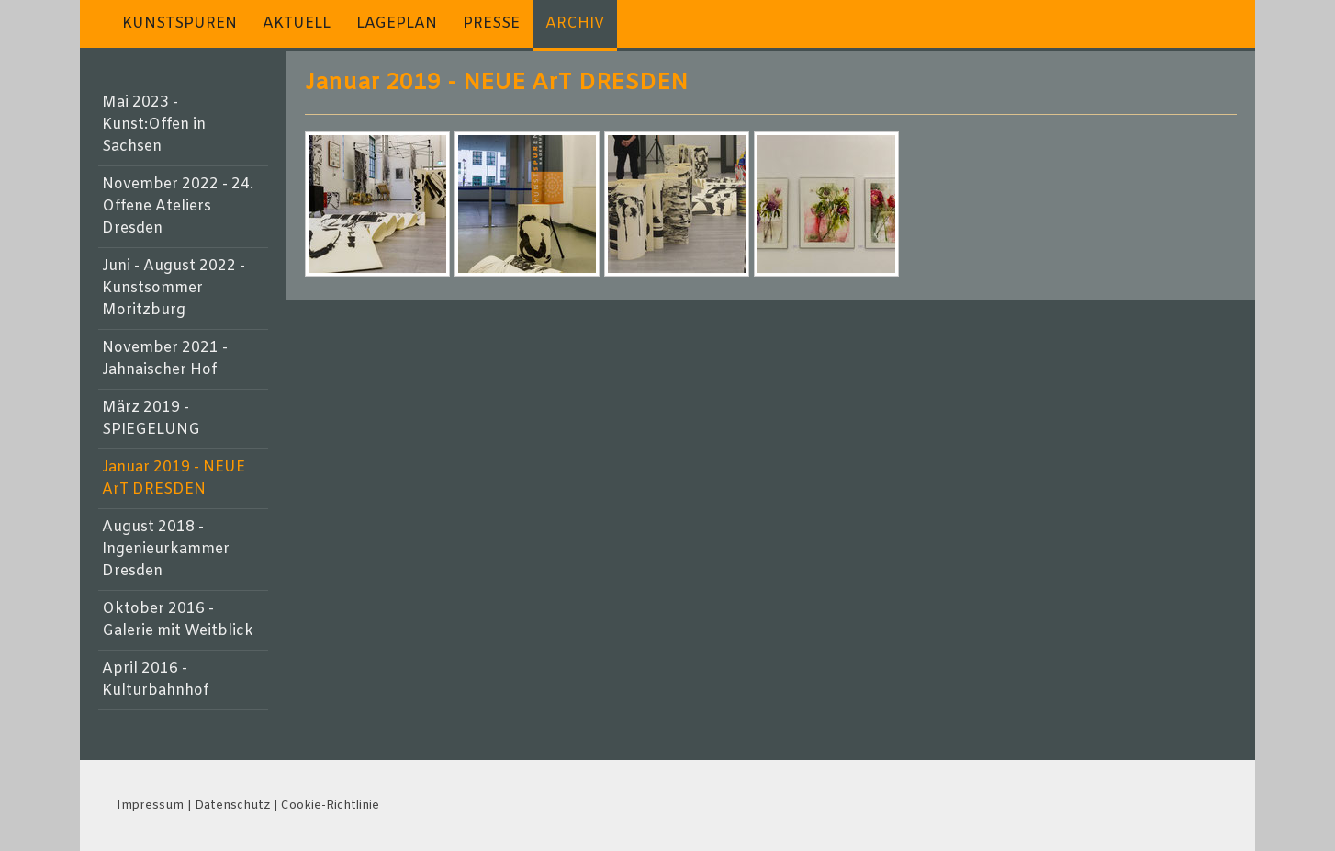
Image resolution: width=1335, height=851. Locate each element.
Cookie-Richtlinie (330, 805)
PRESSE (491, 23)
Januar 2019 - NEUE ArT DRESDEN (173, 478)
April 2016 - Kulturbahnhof (155, 679)
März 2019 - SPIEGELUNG (151, 418)
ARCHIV (574, 23)
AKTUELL (297, 23)
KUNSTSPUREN (179, 23)
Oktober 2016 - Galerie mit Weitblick (177, 620)
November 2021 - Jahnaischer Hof (165, 359)
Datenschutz (232, 805)
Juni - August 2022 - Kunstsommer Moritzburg (173, 288)
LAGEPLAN (396, 23)
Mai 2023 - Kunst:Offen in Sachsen (154, 124)
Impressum (150, 805)
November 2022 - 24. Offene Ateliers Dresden (177, 206)
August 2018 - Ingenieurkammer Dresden (166, 549)
